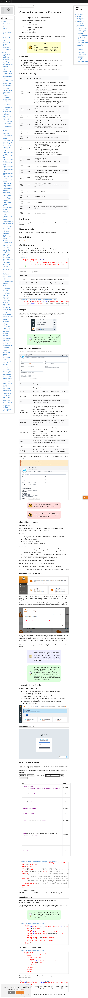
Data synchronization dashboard (7, 207)
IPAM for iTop (7, 257)
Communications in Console (83, 39)
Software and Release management (6, 386)
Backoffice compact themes (7, 89)
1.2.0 (49, 47)
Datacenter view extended (7, 218)
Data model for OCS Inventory (7, 196)
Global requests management (7, 250)
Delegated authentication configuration (7, 116)
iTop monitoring (7, 121)
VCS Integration (7, 402)
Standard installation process (32, 241)
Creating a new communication (82, 29)
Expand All (23, 773)
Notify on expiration (6, 324)
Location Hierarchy (5, 286)
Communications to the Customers (8, 124)
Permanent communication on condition (82, 54)
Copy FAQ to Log (8, 140)
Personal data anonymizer (7, 339)
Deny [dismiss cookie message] (11, 993)
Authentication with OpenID (7, 330)
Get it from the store (6, 10)
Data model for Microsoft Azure (7, 189)
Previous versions (8, 46)
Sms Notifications (8, 373)
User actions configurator (6, 396)
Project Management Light (6, 357)
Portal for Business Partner (7, 344)
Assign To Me (7, 71)
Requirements (80, 21)
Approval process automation (8, 65)
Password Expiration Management (6, 335)
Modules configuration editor (6, 304)
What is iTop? (6, 23)
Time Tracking (7, 393)
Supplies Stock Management (7, 391)
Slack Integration (7, 383)
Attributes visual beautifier (7, 74)
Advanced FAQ (7, 240)
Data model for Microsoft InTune (8, 193)
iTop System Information (6, 263)
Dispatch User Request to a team (7, 228)
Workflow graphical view (7, 408)
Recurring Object (7, 361)
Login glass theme (8, 292)
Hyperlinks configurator (6, 253)
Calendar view (7, 99)
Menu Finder (6, 120)
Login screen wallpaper (6, 294)
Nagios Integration (6, 320)
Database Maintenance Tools (6, 212)
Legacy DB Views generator (8, 282)
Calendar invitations (6, 96)
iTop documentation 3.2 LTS (7, 26)
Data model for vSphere (7, 203)
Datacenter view (7, 216)
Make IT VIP (6, 300)
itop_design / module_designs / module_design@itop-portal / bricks (38, 979)
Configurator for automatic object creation (8, 137)
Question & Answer (79, 46)
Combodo (4, 21)
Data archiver (6, 147)
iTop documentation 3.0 (7, 37)
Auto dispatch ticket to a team (7, 84)
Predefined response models (8, 348)
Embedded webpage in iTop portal (7, 233)
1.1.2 (56, 44)
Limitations (79, 20)
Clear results (23, 776)
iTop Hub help (7, 49)
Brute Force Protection (6, 93)
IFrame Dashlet (7, 256)
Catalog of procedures (6, 274)
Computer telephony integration (6, 131)
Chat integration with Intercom (7, 105)
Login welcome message (7, 289)
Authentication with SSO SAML (7, 375)
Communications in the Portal (83, 36)
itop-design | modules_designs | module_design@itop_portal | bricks (39, 299)
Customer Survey (8, 142)
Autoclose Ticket (7, 87)
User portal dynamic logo (6, 399)
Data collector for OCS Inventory (8, 174)
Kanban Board (7, 276)
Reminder (5, 363)
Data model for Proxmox (7, 199)
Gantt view (6, 247)
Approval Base (7, 63)
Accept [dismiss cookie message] (20, 993)
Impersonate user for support (8, 260)
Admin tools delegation (6, 55)
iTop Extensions (5, 52)
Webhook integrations (6, 405)
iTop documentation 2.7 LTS (7, 42)
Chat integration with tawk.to (7, 108)
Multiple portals (80, 50)
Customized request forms (7, 144)
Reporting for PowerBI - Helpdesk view (7, 366)
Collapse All (30, 773)
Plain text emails (7, 342)
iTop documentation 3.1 (7, 32)
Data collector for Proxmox (8, 177)
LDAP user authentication (7, 279)
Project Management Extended (6, 352)
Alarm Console (7, 57)
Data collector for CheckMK (8, 160)
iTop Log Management (6, 267)
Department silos (8, 221)
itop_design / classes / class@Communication (33, 921)
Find (62, 773)
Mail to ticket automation (6, 298)
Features (78, 16)
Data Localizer (7, 183)
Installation (79, 23)
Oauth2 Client (7, 328)
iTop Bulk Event (7, 411)
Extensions (6, 47)
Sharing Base (6, 381)
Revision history (80, 18)
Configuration (25, 257)
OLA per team (7, 326)
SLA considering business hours (7, 370)
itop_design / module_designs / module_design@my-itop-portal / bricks (39, 859)
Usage (78, 27)
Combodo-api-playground (7, 112)
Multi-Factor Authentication (7, 308)
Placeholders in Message (82, 32)
